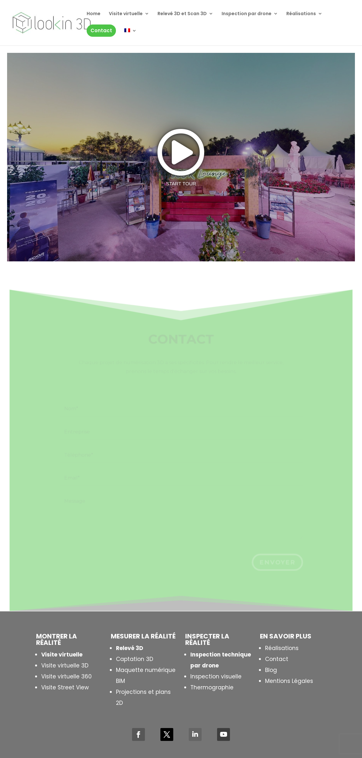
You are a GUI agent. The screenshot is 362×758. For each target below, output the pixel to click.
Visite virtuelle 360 (66, 676)
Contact (276, 659)
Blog (271, 670)
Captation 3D (134, 659)
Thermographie (211, 687)
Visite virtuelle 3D (65, 665)
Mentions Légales (289, 681)
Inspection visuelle (216, 676)
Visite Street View (65, 687)
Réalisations (282, 648)
